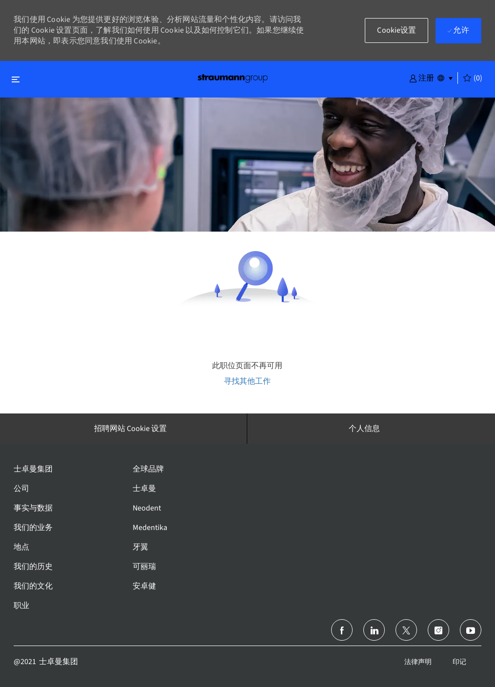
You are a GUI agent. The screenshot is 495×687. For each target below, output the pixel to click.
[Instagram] (438, 630)
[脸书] (342, 630)
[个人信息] (364, 428)
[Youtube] (470, 630)
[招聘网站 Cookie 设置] (130, 428)
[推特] (406, 630)
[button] (421, 77)
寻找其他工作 (247, 381)
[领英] (374, 630)
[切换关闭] (16, 79)
